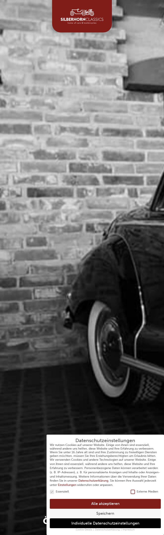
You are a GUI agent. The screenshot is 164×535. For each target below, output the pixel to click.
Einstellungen (67, 485)
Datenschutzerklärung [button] (107, 529)
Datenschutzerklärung (93, 480)
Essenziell (59, 491)
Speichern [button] (105, 513)
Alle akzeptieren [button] (105, 503)
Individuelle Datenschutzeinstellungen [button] (105, 523)
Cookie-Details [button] (84, 529)
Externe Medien (144, 491)
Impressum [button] (129, 529)
